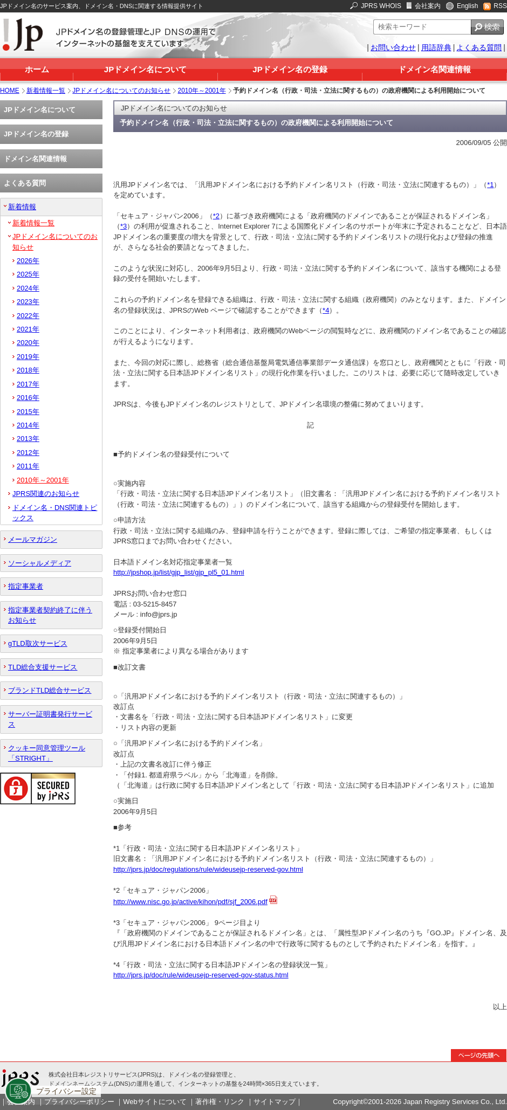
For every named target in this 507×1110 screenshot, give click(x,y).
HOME (9, 90)
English (467, 6)
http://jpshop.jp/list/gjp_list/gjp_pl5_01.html (178, 572)
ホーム (37, 69)
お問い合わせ (393, 47)
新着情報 (22, 207)
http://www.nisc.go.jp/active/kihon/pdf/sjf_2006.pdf (190, 902)
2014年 (28, 425)
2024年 (28, 288)
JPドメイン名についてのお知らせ (121, 90)
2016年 (28, 398)
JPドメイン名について (145, 69)
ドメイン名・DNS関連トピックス (54, 513)
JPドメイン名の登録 (289, 69)
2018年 (28, 370)
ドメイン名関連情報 (434, 69)
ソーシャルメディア (39, 563)
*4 (326, 310)
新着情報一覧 (45, 90)
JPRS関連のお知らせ (45, 493)
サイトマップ (275, 1102)
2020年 (28, 343)
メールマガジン (32, 539)
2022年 (28, 316)
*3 (123, 226)
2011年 (28, 466)
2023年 (28, 302)
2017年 (28, 384)
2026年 (28, 261)
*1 (490, 185)
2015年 (28, 412)
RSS (500, 6)
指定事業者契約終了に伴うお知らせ (50, 615)
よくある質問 (479, 47)
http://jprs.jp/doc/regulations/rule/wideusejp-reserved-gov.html (208, 869)
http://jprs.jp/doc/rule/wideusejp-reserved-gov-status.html (201, 975)
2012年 (28, 453)
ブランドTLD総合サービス (49, 690)
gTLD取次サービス (37, 643)
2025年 (28, 274)
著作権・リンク (219, 1102)
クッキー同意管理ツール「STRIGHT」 (46, 753)
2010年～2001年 (202, 90)
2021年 (28, 329)
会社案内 (428, 6)
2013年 (28, 439)
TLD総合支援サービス (42, 667)
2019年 (28, 357)
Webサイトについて (154, 1102)
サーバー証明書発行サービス (50, 719)
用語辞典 (436, 47)
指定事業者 (25, 586)
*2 (216, 216)
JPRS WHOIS (381, 6)
